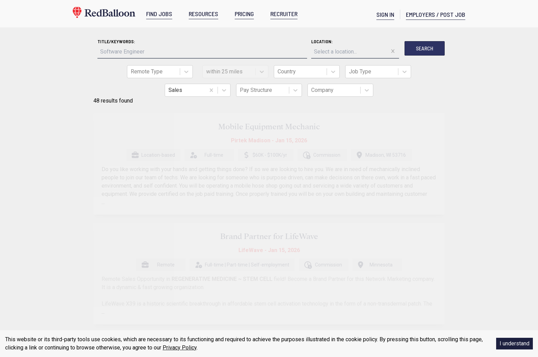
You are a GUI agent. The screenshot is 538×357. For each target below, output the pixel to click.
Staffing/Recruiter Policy (195, 286)
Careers (90, 304)
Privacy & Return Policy (107, 283)
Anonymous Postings (193, 295)
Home (89, 256)
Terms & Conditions (103, 276)
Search (362, 48)
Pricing (89, 297)
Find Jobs (278, 276)
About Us (92, 270)
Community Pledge (288, 290)
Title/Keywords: (179, 41)
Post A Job (181, 268)
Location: (259, 41)
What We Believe (186, 277)
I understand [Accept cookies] (514, 343)
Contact (91, 263)
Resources (94, 290)
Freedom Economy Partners (200, 304)
